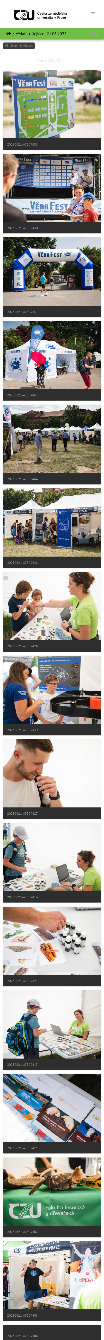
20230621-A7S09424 (22, 981)
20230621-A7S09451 (22, 312)
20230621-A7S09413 (22, 1065)
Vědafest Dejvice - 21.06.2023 (41, 33)
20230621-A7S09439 (22, 730)
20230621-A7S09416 (22, 897)
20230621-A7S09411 (22, 1148)
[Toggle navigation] (93, 14)
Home (8, 34)
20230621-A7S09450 (22, 228)
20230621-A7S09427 (22, 813)
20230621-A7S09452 (22, 144)
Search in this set (19, 45)
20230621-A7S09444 (22, 479)
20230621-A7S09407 (22, 1232)
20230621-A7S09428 (22, 646)
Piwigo (60, 1331)
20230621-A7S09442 (22, 563)
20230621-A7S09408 (22, 1315)
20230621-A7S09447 (22, 395)
